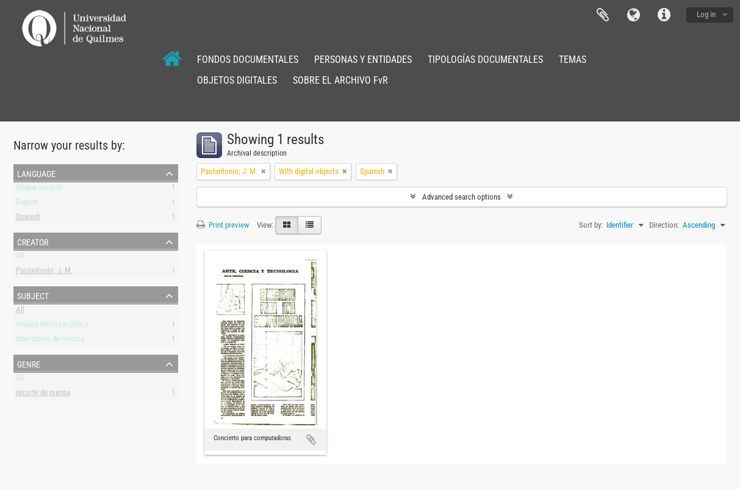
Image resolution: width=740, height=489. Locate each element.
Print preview (222, 225)
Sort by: (591, 225)
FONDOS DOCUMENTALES (247, 59)
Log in (706, 14)
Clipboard (602, 15)
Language (633, 15)
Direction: (664, 225)
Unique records (39, 189)
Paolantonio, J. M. (44, 272)
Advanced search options (461, 196)
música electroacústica (52, 326)
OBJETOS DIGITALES (237, 80)
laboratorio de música (50, 341)
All (20, 258)
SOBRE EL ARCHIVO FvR (340, 80)
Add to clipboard (311, 439)
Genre (28, 363)
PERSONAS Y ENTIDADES (363, 59)
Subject (33, 295)
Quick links (663, 15)
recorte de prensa (43, 394)
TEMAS (572, 59)
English (27, 204)
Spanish (28, 218)
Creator (32, 241)
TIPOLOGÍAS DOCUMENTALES (485, 59)
